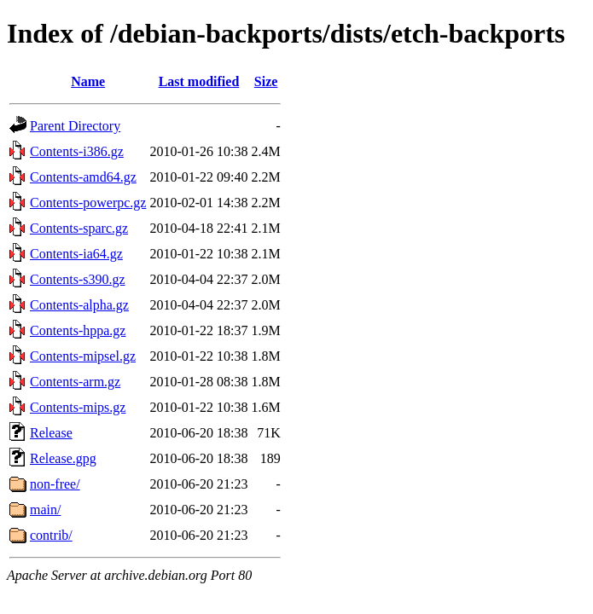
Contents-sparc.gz (79, 228)
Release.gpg (63, 458)
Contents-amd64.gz (83, 177)
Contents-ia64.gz (76, 253)
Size (266, 81)
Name (88, 81)
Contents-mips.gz (77, 407)
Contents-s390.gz (77, 279)
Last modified (199, 81)
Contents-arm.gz (75, 381)
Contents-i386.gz (77, 151)
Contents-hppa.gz (77, 330)
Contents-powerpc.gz (88, 202)
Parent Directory (75, 126)
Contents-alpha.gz (79, 305)
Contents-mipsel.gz (83, 356)
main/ (45, 509)
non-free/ (55, 484)
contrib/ (51, 535)
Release (51, 433)
